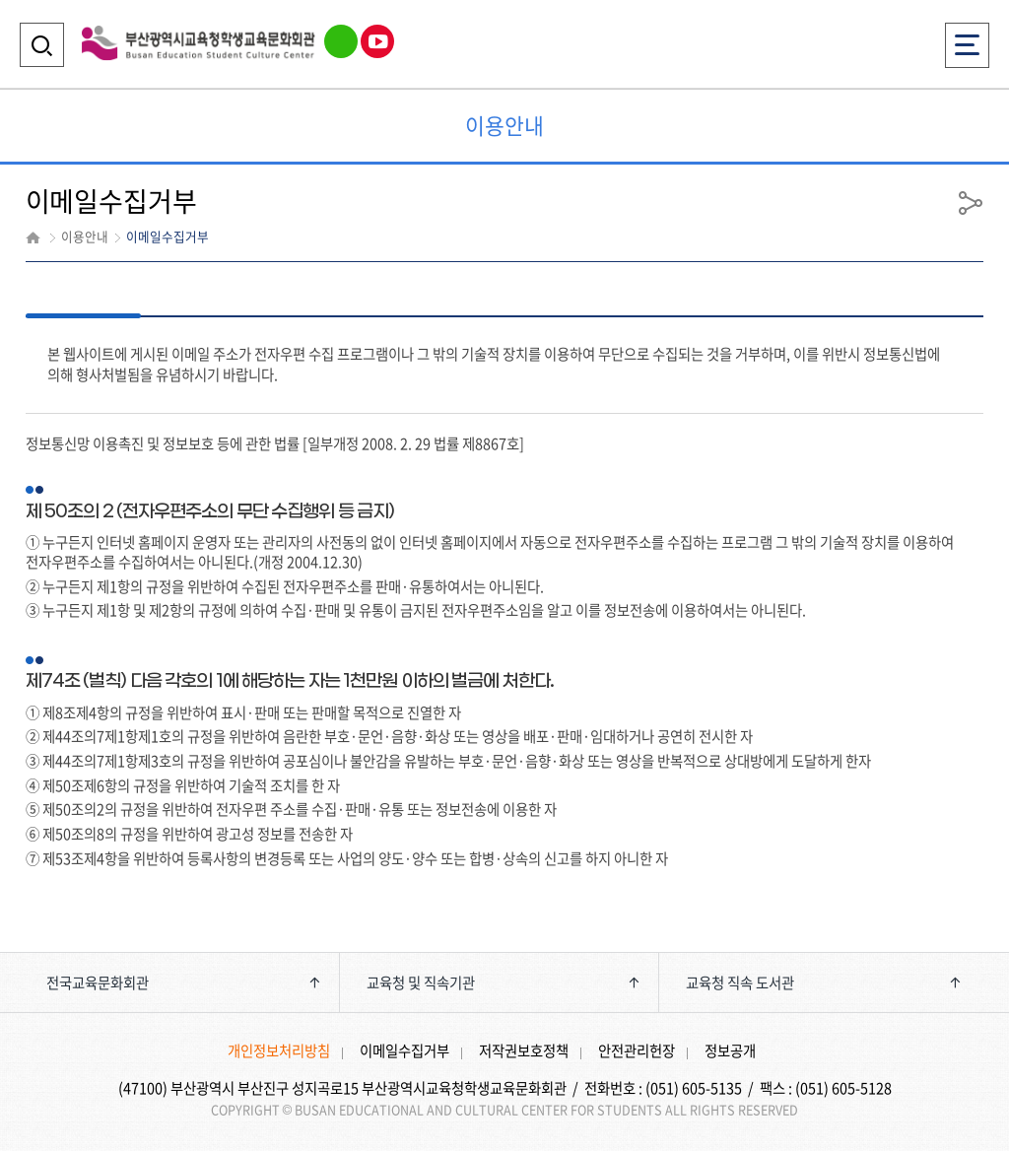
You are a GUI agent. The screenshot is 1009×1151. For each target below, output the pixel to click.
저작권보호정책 (524, 1050)
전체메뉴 (967, 39)
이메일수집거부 (404, 1050)
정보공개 (730, 1050)
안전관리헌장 (636, 1050)
